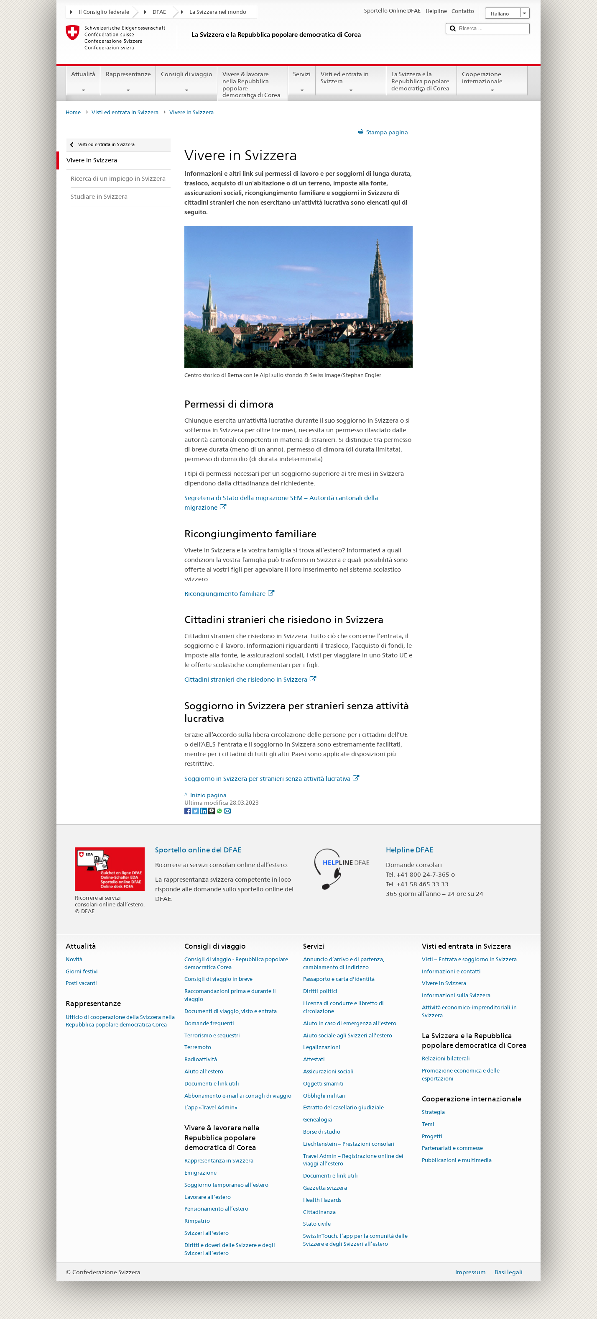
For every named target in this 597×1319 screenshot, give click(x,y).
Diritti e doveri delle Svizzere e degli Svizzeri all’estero (229, 1249)
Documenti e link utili (211, 1083)
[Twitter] (196, 810)
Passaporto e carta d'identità (339, 979)
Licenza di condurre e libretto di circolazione (343, 1007)
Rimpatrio (197, 1221)
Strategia (433, 1112)
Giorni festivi (82, 971)
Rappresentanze (128, 82)
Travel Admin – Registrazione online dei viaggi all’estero (353, 1160)
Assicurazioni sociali (328, 1071)
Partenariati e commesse (452, 1148)
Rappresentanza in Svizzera (218, 1160)
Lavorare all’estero (207, 1197)
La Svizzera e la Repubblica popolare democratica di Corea (422, 82)
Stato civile (317, 1224)
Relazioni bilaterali (446, 1059)
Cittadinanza (319, 1212)
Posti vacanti (81, 983)
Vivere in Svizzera (444, 983)
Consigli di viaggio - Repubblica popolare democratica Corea (236, 963)
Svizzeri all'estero (206, 1233)
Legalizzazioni (321, 1047)
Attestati (314, 1059)
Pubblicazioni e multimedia (457, 1160)
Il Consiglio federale (104, 12)
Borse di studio (321, 1132)
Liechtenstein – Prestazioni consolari (349, 1144)
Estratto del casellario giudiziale (343, 1108)
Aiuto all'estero (203, 1071)
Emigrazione (200, 1173)
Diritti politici (320, 991)
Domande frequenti (209, 1023)
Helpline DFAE (410, 850)
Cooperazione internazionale (492, 82)
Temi (428, 1124)
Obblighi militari (324, 1096)
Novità (74, 959)
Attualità (83, 82)
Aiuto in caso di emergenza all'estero (349, 1023)
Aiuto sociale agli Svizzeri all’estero (347, 1035)
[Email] (227, 810)
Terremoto (197, 1047)
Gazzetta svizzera (325, 1188)
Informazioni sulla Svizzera (456, 996)
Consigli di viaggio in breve (218, 979)
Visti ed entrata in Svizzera (351, 82)
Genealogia (317, 1119)
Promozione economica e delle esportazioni (461, 1075)
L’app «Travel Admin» (210, 1108)
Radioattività (200, 1059)
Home (73, 112)
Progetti (432, 1136)
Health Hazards (322, 1200)
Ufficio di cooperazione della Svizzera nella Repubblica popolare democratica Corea (120, 1021)
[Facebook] (188, 810)
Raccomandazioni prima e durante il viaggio (230, 995)
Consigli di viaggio (186, 82)
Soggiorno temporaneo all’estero (226, 1185)
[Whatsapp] (220, 810)
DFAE (159, 12)
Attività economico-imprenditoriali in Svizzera (469, 1011)
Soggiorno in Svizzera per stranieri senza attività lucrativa (271, 779)
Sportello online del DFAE (198, 850)
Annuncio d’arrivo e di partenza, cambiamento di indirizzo (343, 963)
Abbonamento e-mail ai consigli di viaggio (237, 1096)
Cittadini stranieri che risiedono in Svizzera (250, 679)
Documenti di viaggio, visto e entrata (230, 1011)
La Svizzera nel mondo (217, 12)
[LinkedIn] (204, 810)
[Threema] (212, 810)
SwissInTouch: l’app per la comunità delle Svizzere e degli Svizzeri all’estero (355, 1240)
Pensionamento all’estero (216, 1209)
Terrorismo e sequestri (212, 1035)
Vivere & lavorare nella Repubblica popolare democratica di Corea (253, 86)
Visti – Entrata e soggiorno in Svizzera (469, 959)
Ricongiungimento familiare (229, 594)
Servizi (301, 82)
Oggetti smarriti (323, 1083)
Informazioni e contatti (451, 971)
